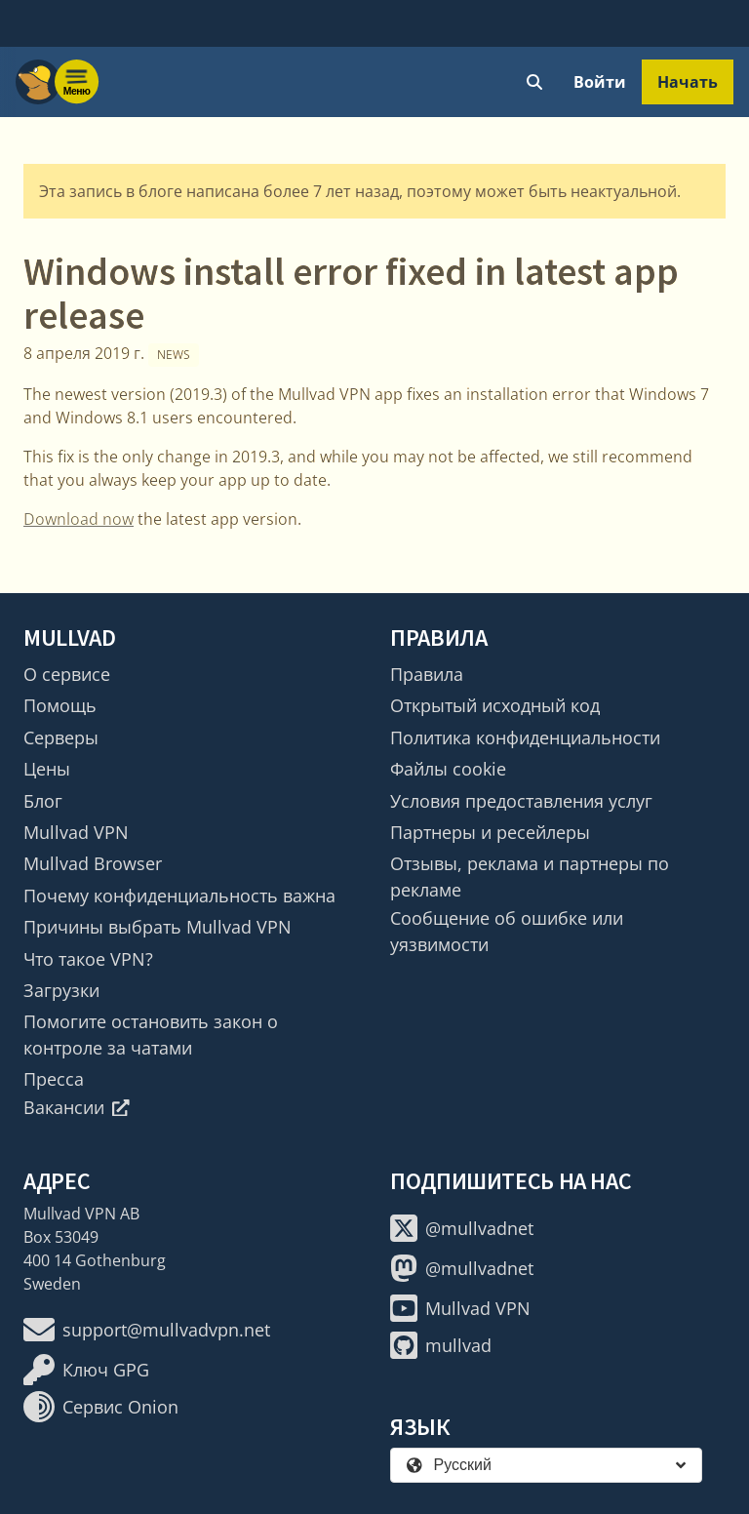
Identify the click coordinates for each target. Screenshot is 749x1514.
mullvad (441, 1345)
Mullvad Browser (92, 863)
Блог (42, 801)
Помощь (60, 705)
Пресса (53, 1079)
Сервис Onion (100, 1406)
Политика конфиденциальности (525, 737)
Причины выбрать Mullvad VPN (157, 926)
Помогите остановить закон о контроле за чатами (150, 1034)
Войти (599, 82)
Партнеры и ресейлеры (490, 832)
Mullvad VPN (76, 832)
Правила (426, 674)
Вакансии (76, 1107)
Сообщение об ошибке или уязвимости (506, 930)
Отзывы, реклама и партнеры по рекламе (529, 876)
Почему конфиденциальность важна (179, 895)
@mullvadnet (461, 1228)
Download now (78, 519)
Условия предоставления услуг (521, 801)
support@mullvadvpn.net (146, 1329)
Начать (687, 82)
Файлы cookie (448, 768)
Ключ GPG (86, 1369)
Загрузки (61, 990)
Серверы (61, 737)
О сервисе (66, 674)
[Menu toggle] (77, 82)
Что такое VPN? (88, 959)
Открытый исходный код (495, 705)
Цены (46, 768)
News (173, 354)
